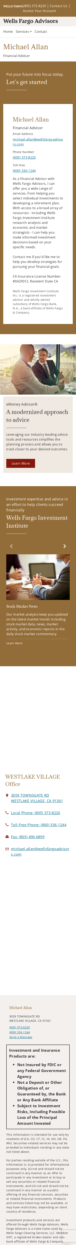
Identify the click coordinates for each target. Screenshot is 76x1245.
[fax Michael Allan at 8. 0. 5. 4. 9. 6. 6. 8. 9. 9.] (27, 836)
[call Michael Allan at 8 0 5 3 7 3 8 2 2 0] (24, 157)
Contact (41, 31)
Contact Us (58, 6)
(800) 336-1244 (19, 1032)
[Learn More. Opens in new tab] (20, 463)
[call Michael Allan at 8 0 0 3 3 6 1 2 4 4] (24, 170)
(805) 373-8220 (34, 6)
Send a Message (20, 1037)
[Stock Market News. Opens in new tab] (38, 600)
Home (8, 31)
